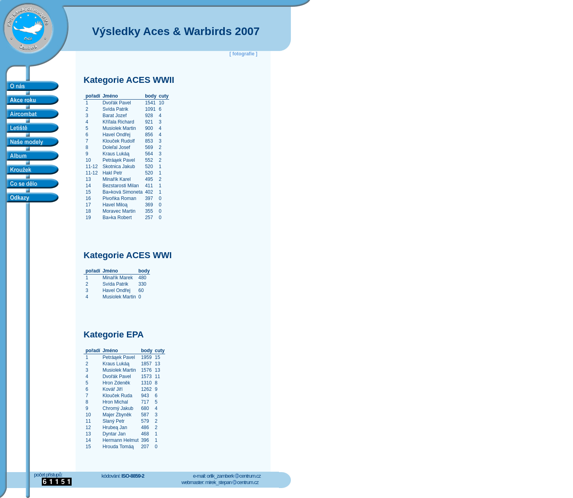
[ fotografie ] (243, 54)
